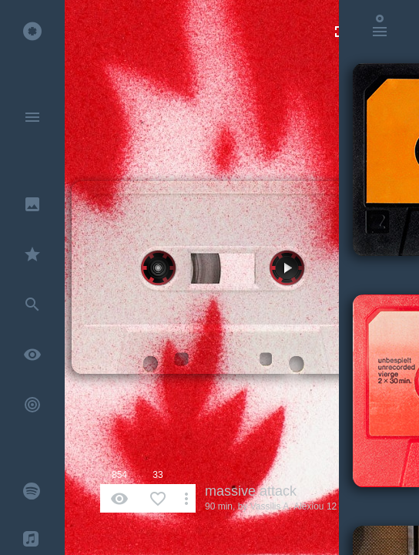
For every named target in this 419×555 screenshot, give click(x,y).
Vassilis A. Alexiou (287, 506)
